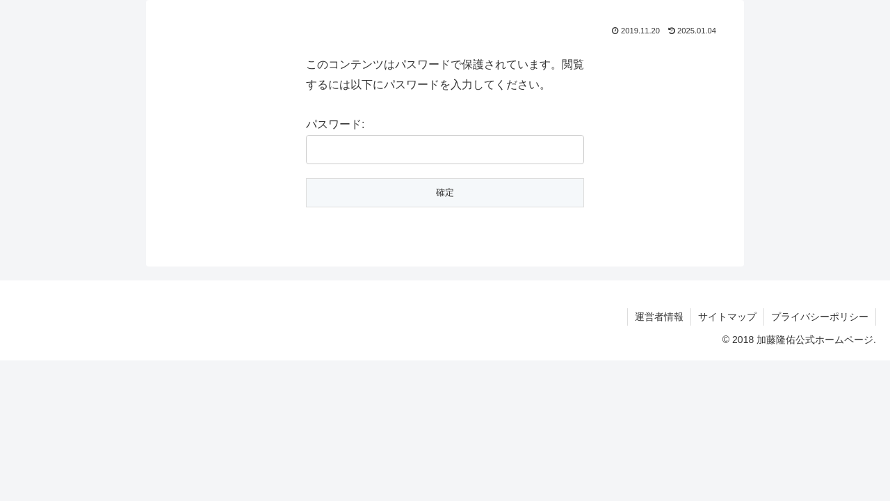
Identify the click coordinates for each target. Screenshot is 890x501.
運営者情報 (659, 316)
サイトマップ (727, 316)
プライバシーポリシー (819, 316)
